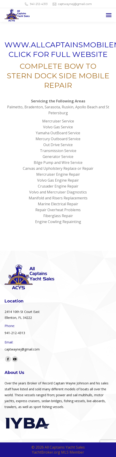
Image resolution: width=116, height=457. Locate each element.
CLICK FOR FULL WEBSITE (58, 54)
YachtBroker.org (46, 452)
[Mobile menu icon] (108, 15)
